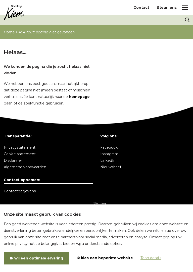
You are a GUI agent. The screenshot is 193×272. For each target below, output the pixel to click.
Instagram (109, 154)
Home (9, 32)
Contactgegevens (20, 191)
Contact (141, 7)
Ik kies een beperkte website (105, 258)
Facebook (109, 147)
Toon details (150, 258)
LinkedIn (108, 160)
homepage (79, 96)
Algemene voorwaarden (25, 167)
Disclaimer (13, 160)
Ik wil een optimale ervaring (36, 258)
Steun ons (167, 7)
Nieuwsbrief (110, 167)
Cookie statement (20, 154)
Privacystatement (19, 147)
